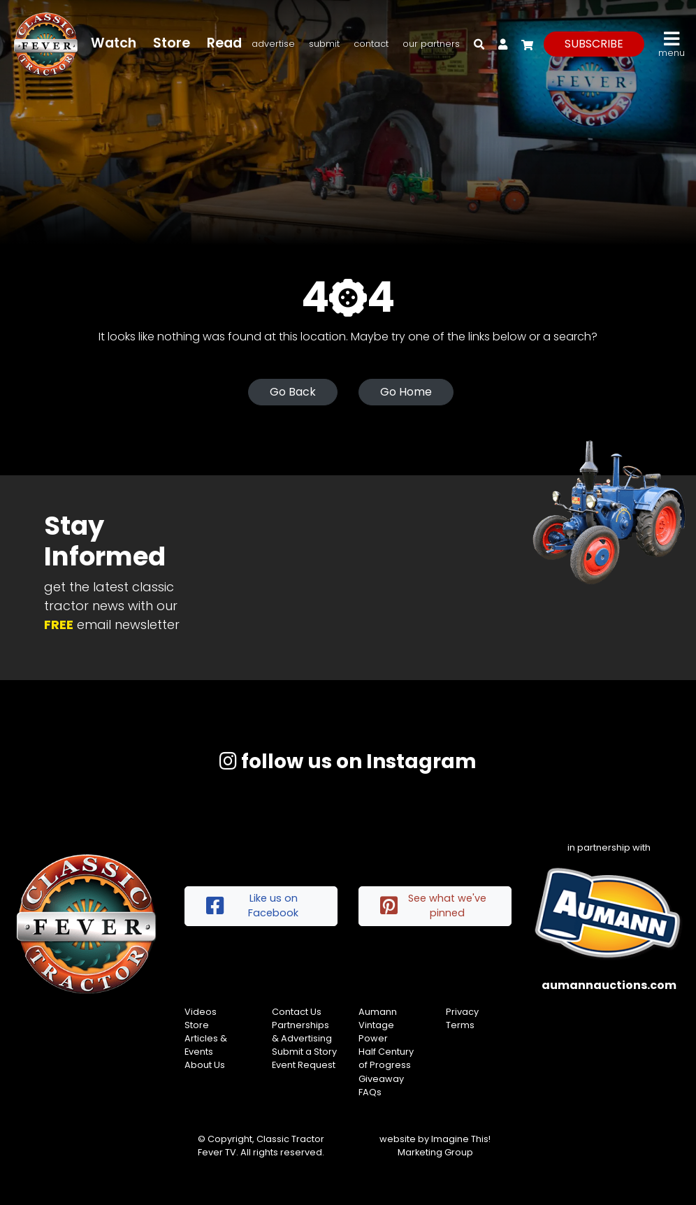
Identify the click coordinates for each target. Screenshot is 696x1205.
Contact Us (296, 1012)
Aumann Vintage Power (377, 1025)
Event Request (303, 1065)
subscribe (594, 44)
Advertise (273, 44)
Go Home (406, 392)
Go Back (293, 392)
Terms (460, 1025)
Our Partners (431, 44)
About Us (204, 1065)
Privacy (462, 1012)
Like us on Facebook (252, 906)
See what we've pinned (433, 906)
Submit (324, 44)
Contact (371, 44)
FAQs (370, 1092)
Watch (113, 43)
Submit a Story (304, 1052)
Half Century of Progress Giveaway (386, 1065)
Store (171, 43)
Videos (200, 1012)
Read (224, 43)
